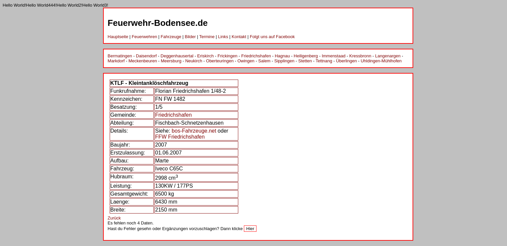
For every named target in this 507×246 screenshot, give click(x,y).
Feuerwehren (144, 36)
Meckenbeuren (143, 60)
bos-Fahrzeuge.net (194, 131)
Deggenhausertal (177, 55)
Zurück (114, 217)
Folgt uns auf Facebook (272, 36)
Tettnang (324, 60)
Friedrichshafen (256, 55)
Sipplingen (284, 60)
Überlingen (346, 60)
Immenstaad (334, 55)
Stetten (305, 60)
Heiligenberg (306, 55)
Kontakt (239, 36)
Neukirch (193, 60)
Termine (206, 36)
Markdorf (116, 60)
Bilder (190, 36)
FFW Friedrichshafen (179, 137)
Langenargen (388, 55)
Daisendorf (146, 55)
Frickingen (228, 55)
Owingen (245, 60)
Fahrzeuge (171, 36)
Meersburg (171, 60)
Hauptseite (118, 36)
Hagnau (282, 55)
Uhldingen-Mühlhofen (381, 60)
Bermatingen (120, 55)
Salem (264, 60)
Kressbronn (360, 55)
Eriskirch (205, 55)
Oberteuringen (220, 60)
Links (223, 36)
